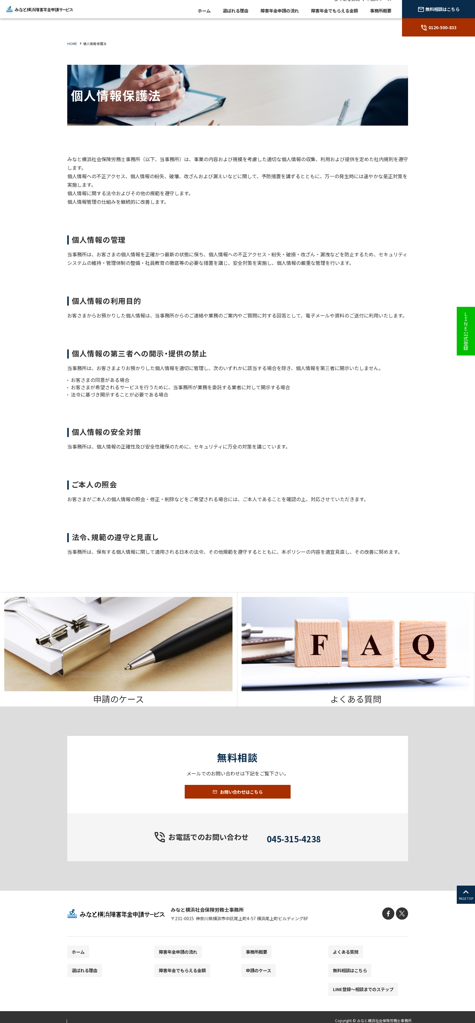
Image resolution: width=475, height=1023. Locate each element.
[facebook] (390, 924)
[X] (402, 924)
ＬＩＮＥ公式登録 (466, 331)
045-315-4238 (294, 847)
